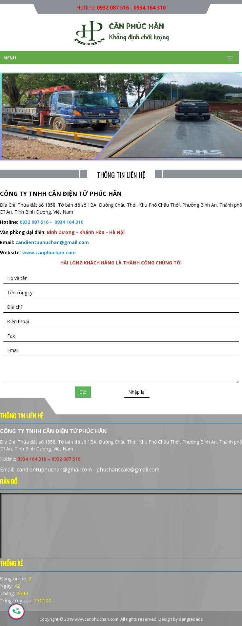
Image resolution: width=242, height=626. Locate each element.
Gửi (83, 392)
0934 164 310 (149, 7)
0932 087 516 (113, 7)
